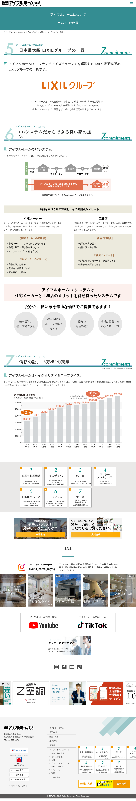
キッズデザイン (57, 757)
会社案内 (19, 770)
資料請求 (121, 783)
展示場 (52, 745)
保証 (53, 760)
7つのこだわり (32, 32)
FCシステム (56, 770)
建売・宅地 (53, 737)
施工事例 (53, 732)
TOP (5, 32)
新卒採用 (19, 775)
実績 (53, 773)
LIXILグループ (57, 766)
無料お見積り (87, 783)
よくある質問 (54, 777)
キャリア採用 (19, 779)
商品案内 (53, 741)
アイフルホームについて (59, 750)
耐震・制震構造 (57, 753)
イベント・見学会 (56, 728)
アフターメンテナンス (60, 763)
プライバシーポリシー (20, 786)
